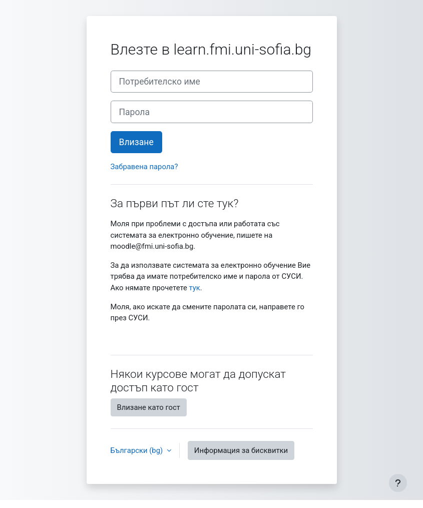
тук (194, 287)
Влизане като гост (148, 407)
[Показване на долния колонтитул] (398, 483)
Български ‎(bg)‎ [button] (138, 450)
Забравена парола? (144, 166)
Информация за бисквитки (241, 450)
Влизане (136, 142)
